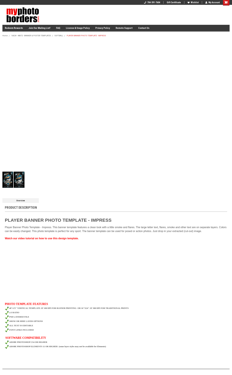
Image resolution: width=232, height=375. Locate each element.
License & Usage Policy (78, 28)
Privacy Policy (102, 28)
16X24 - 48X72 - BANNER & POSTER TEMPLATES (31, 36)
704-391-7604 (152, 2)
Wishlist (193, 2)
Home (5, 36)
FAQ (58, 28)
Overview (20, 200)
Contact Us (143, 28)
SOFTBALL (58, 36)
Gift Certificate (174, 2)
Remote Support (124, 28)
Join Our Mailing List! (39, 28)
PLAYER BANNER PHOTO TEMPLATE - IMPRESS (86, 36)
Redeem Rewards (14, 28)
